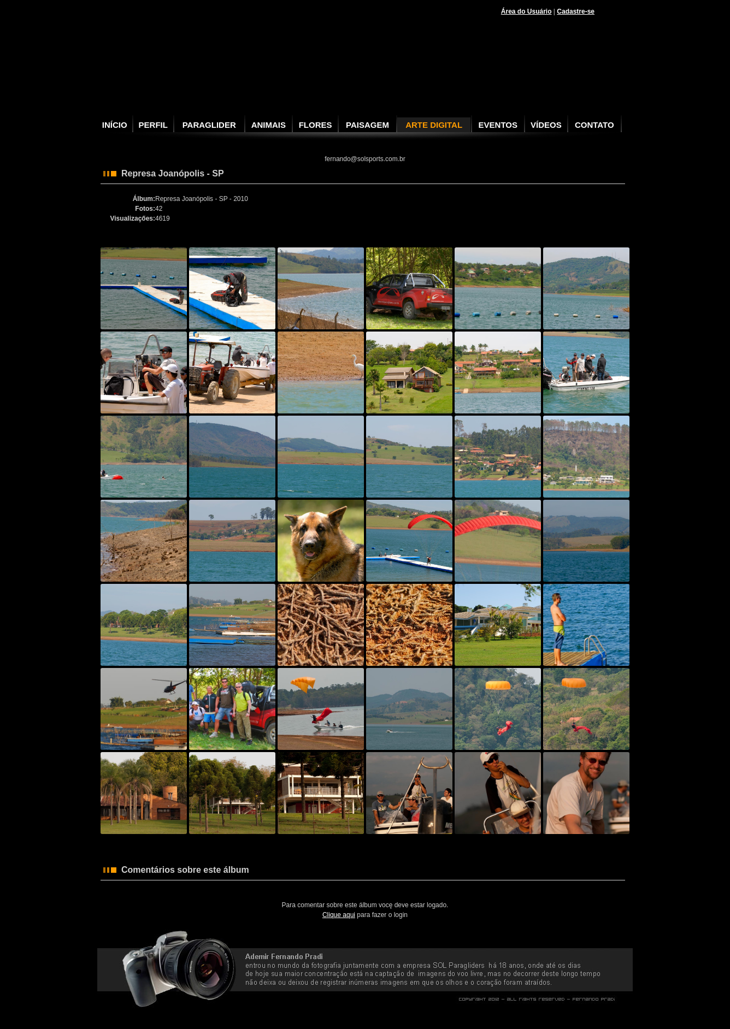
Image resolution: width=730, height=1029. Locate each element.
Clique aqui (338, 915)
